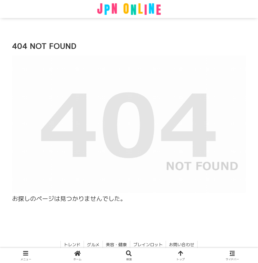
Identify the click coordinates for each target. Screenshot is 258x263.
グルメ (93, 244)
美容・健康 (116, 244)
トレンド (72, 244)
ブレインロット (148, 244)
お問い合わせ (181, 244)
